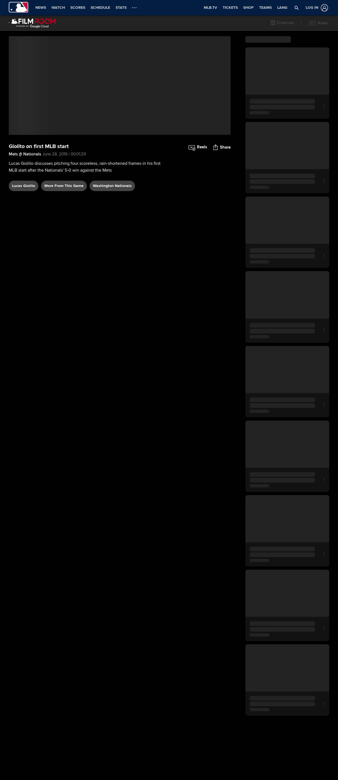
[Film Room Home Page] (32, 23)
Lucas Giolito (23, 212)
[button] (282, 23)
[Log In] (315, 8)
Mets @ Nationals (25, 180)
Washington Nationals (112, 212)
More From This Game (64, 212)
